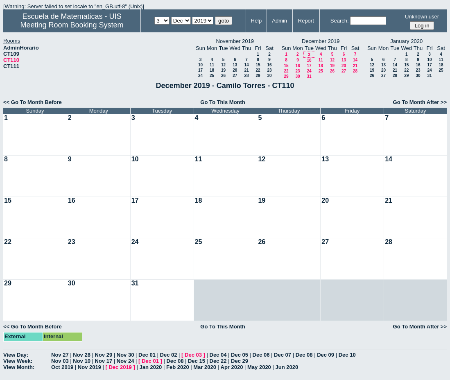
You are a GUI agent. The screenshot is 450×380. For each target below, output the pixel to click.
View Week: (17, 361)
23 (269, 70)
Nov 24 (125, 361)
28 (246, 75)
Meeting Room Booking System (71, 25)
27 (235, 75)
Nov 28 (81, 355)
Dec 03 (193, 355)
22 (258, 70)
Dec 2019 (120, 367)
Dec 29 (239, 361)
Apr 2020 (232, 367)
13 (235, 65)
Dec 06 (261, 355)
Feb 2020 (177, 367)
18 (212, 70)
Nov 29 (104, 355)
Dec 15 (196, 361)
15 (258, 65)
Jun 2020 (286, 367)
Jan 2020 (150, 367)
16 (269, 65)
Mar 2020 (204, 367)
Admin (279, 21)
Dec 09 (325, 355)
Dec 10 (347, 355)
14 (246, 65)
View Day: (15, 355)
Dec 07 (282, 355)
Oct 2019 (62, 367)
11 (212, 65)
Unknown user (422, 17)
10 (200, 65)
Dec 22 (218, 361)
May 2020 (259, 367)
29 (258, 75)
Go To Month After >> (420, 102)
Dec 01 (147, 355)
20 (235, 70)
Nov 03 (60, 361)
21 (246, 70)
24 (200, 75)
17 (200, 70)
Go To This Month (222, 102)
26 (223, 75)
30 (269, 75)
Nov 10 (81, 361)
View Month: (18, 367)
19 (223, 70)
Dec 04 (218, 355)
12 (223, 65)
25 (212, 75)
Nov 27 (60, 355)
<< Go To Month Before (32, 102)
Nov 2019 (89, 367)
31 (309, 76)
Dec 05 (239, 355)
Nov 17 (104, 361)
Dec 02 (168, 355)
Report (306, 21)
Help (256, 21)
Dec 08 (304, 355)
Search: (339, 21)
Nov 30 (125, 355)
